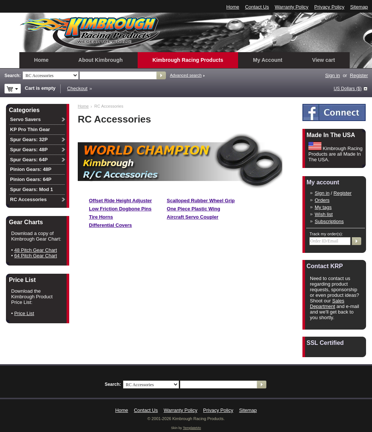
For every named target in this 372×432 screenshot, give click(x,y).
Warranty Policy (292, 7)
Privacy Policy (329, 7)
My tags (323, 207)
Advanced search (186, 75)
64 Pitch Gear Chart (35, 255)
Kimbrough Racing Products (188, 60)
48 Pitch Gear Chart (35, 250)
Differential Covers (110, 225)
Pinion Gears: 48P (30, 169)
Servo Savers (25, 119)
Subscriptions (329, 221)
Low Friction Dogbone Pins (120, 209)
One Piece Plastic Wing (193, 209)
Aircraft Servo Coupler (192, 217)
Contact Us (257, 7)
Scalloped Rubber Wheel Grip (201, 200)
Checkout (77, 88)
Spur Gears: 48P (29, 149)
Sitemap (359, 7)
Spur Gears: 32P (29, 139)
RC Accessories (28, 199)
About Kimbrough (100, 60)
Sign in (332, 75)
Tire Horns (101, 217)
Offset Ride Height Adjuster (120, 200)
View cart (323, 60)
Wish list (324, 214)
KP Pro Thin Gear (30, 129)
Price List (24, 313)
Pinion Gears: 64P (30, 179)
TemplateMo (192, 428)
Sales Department (327, 303)
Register (359, 75)
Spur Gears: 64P (29, 159)
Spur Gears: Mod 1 (31, 189)
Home (232, 7)
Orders (322, 200)
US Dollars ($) (348, 88)
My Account (267, 60)
